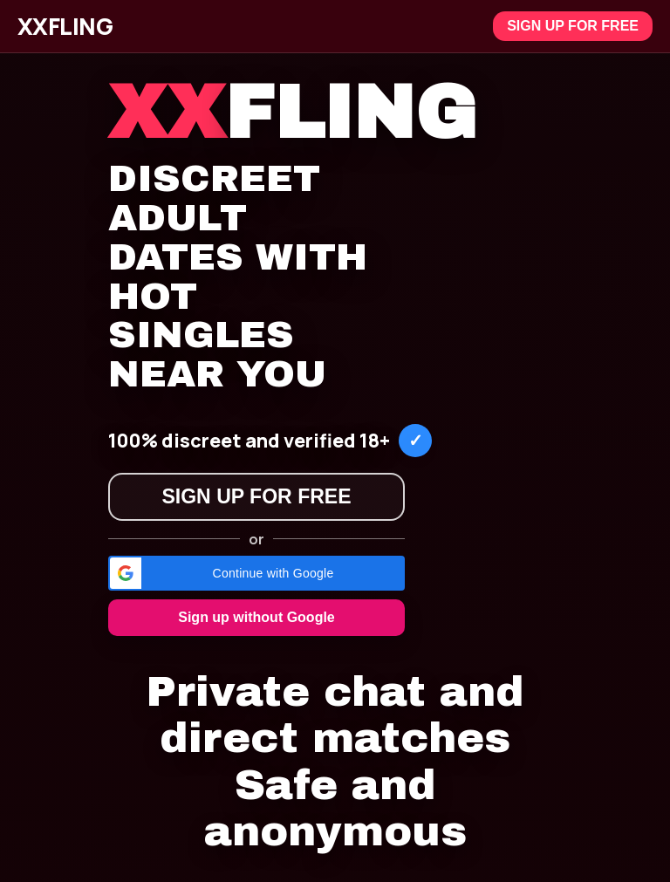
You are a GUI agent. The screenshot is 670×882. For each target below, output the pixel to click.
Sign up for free (573, 25)
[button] (256, 573)
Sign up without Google (256, 617)
